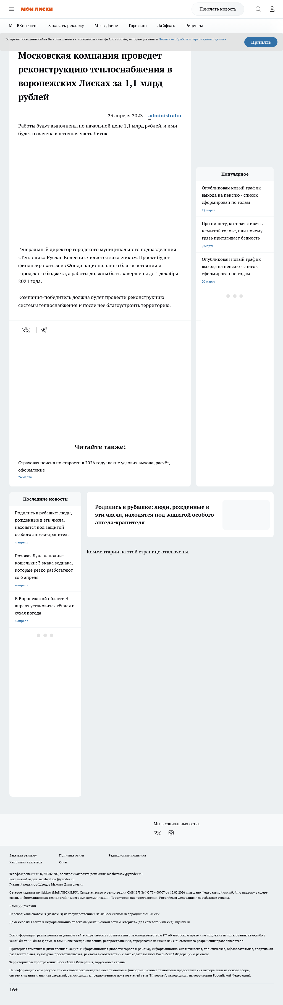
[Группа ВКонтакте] (157, 832)
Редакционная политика (127, 855)
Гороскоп (138, 25)
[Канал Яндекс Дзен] (171, 832)
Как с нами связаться (25, 862)
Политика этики (71, 855)
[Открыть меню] (11, 9)
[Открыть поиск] (258, 9)
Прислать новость (218, 9)
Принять (261, 42)
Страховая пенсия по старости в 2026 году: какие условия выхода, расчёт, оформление (100, 470)
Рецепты (194, 25)
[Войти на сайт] (271, 9)
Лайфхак (166, 25)
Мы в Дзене (106, 25)
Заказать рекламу (66, 25)
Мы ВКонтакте (23, 25)
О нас (63, 862)
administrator (165, 115)
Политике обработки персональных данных (192, 39)
